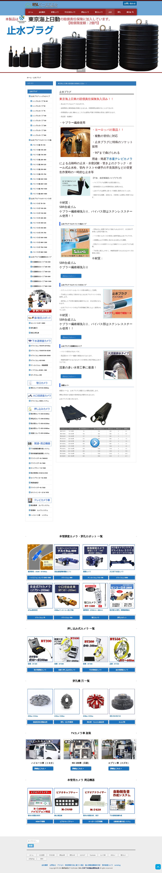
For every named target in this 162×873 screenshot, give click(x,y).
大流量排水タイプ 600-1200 (40, 286)
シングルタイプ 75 (37, 111)
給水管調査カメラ (122, 670)
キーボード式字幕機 (95, 821)
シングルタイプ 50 (37, 106)
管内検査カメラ (107, 865)
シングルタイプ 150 (37, 120)
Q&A (41, 859)
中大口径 (52, 855)
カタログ (82, 855)
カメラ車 (102, 855)
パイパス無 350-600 (37, 169)
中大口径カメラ (70, 12)
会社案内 (42, 12)
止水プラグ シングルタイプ (39, 96)
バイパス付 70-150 (37, 203)
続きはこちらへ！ (69, 276)
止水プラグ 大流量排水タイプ (40, 257)
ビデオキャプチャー (67, 821)
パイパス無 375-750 (37, 174)
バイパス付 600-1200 (38, 242)
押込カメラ (85, 12)
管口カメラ (99, 12)
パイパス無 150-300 (37, 155)
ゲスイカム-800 (66, 577)
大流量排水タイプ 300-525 (39, 272)
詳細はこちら (40, 768)
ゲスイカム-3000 (122, 577)
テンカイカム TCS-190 (95, 577)
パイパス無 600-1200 (38, 184)
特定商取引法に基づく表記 (74, 865)
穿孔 (119, 12)
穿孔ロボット (122, 617)
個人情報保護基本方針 (92, 865)
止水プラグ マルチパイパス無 (40, 140)
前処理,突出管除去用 (40, 722)
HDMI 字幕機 (40, 821)
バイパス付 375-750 (37, 233)
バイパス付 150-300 (37, 213)
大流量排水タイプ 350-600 (39, 276)
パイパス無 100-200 (37, 150)
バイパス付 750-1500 (38, 247)
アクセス (60, 865)
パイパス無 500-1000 (38, 179)
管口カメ (123, 855)
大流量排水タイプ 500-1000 (40, 281)
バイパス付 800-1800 (38, 252)
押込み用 (62, 855)
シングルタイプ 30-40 (38, 101)
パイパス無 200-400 (37, 160)
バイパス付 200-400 (37, 218)
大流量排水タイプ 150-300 (39, 262)
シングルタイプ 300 (37, 135)
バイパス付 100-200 (37, 208)
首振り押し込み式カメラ (66, 670)
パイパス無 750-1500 (38, 189)
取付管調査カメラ (40, 670)
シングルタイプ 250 (37, 130)
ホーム (30, 12)
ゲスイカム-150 (66, 617)
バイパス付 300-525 (37, 223)
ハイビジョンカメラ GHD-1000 (40, 577)
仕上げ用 (122, 722)
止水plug (31, 859)
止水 (110, 12)
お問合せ (53, 865)
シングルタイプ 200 (37, 125)
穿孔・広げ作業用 (67, 722)
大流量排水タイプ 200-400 (39, 267)
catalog (117, 865)
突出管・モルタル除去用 (95, 722)
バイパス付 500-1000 (38, 237)
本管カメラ (55, 12)
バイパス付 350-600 (37, 228)
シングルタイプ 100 (37, 116)
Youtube (93, 855)
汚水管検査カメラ (95, 670)
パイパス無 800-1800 (38, 194)
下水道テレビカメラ (119, 159)
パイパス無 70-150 (37, 145)
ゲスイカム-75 (40, 617)
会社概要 (45, 865)
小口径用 (41, 855)
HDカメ (113, 855)
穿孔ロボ (72, 855)
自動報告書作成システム (122, 821)
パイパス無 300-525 (37, 164)
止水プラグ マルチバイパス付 (40, 198)
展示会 (129, 12)
